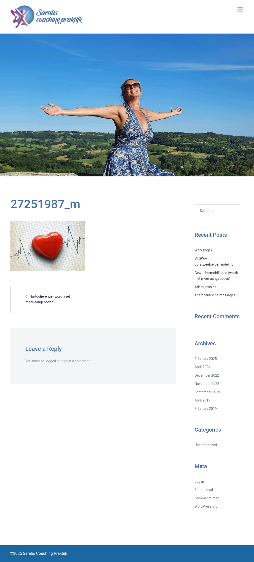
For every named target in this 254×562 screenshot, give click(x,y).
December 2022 (207, 375)
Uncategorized (206, 445)
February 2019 (206, 409)
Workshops (203, 250)
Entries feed (204, 490)
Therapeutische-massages (215, 295)
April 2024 (203, 367)
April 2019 (203, 400)
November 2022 (207, 384)
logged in (52, 361)
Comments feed (207, 498)
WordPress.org (206, 506)
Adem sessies (205, 287)
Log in (199, 481)
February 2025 (206, 359)
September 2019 (207, 392)
